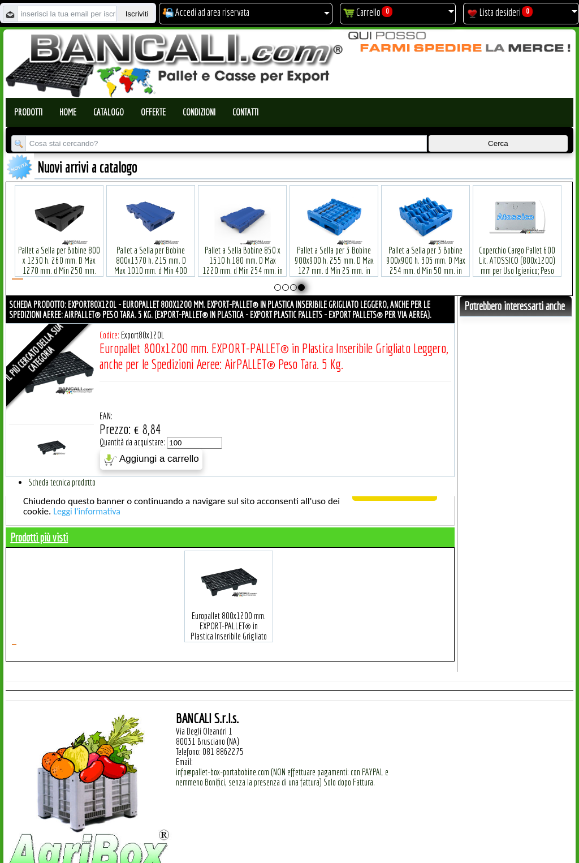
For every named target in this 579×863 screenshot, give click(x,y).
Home (67, 112)
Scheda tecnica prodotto (62, 482)
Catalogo (108, 112)
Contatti (245, 112)
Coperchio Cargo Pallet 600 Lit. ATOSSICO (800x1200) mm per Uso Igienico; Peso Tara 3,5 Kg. (517, 248)
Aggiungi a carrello (151, 459)
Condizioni (199, 112)
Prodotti (28, 112)
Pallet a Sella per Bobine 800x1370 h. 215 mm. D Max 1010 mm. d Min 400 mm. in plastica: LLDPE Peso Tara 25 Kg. (151, 253)
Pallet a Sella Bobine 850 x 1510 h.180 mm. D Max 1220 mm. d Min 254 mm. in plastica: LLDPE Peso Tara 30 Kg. (242, 253)
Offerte (153, 112)
